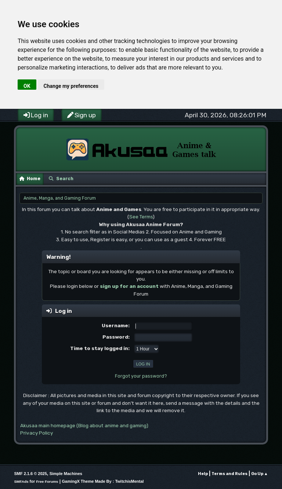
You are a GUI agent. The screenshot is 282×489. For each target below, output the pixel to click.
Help (203, 473)
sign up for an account (129, 286)
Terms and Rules (229, 473)
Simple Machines (66, 473)
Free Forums (47, 481)
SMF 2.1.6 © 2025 (30, 473)
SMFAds (21, 481)
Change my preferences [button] (71, 86)
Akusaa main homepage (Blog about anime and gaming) (84, 425)
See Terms (141, 216)
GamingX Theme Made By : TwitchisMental (103, 481)
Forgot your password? (141, 376)
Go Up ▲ (259, 473)
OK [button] (27, 86)
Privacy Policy (36, 433)
